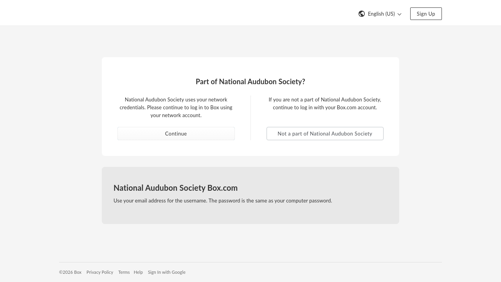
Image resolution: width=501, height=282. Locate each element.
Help (138, 272)
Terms (124, 272)
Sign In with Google (167, 272)
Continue (176, 133)
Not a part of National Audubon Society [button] (325, 133)
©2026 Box (70, 272)
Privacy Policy (100, 272)
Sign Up (426, 14)
